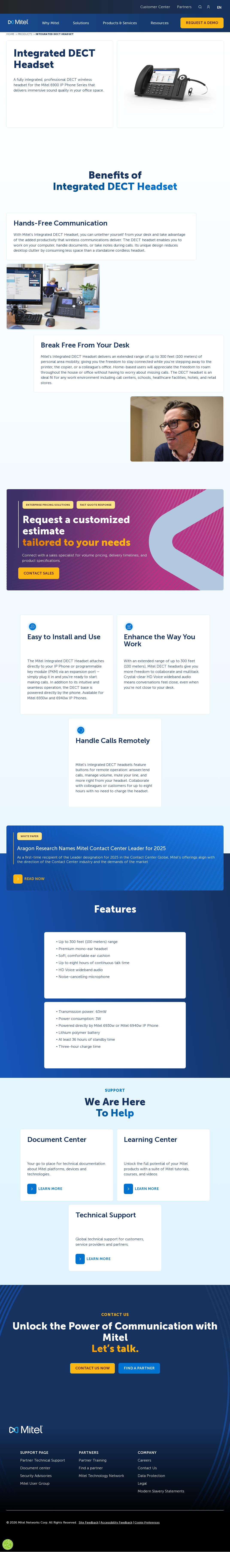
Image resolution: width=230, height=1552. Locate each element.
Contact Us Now (92, 1368)
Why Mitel (50, 23)
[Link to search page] (200, 7)
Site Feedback (88, 1522)
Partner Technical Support (42, 1460)
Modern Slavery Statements (161, 1491)
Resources (160, 23)
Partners (184, 7)
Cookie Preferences (147, 1522)
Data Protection (151, 1476)
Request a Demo (202, 23)
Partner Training (92, 1460)
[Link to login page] (208, 7)
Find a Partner (139, 1368)
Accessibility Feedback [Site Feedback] (116, 1522)
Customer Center (155, 7)
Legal (142, 1483)
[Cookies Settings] (7, 1544)
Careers (144, 1460)
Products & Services (120, 23)
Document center (35, 1468)
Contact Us (147, 1468)
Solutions (81, 23)
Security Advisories (36, 1476)
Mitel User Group (35, 1483)
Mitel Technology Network (101, 1476)
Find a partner (91, 1468)
